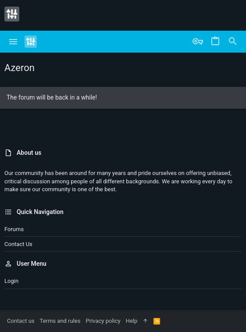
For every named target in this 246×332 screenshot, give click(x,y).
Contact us (18, 244)
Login (11, 281)
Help (132, 321)
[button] (13, 42)
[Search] (233, 41)
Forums (14, 229)
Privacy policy (103, 321)
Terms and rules (60, 321)
